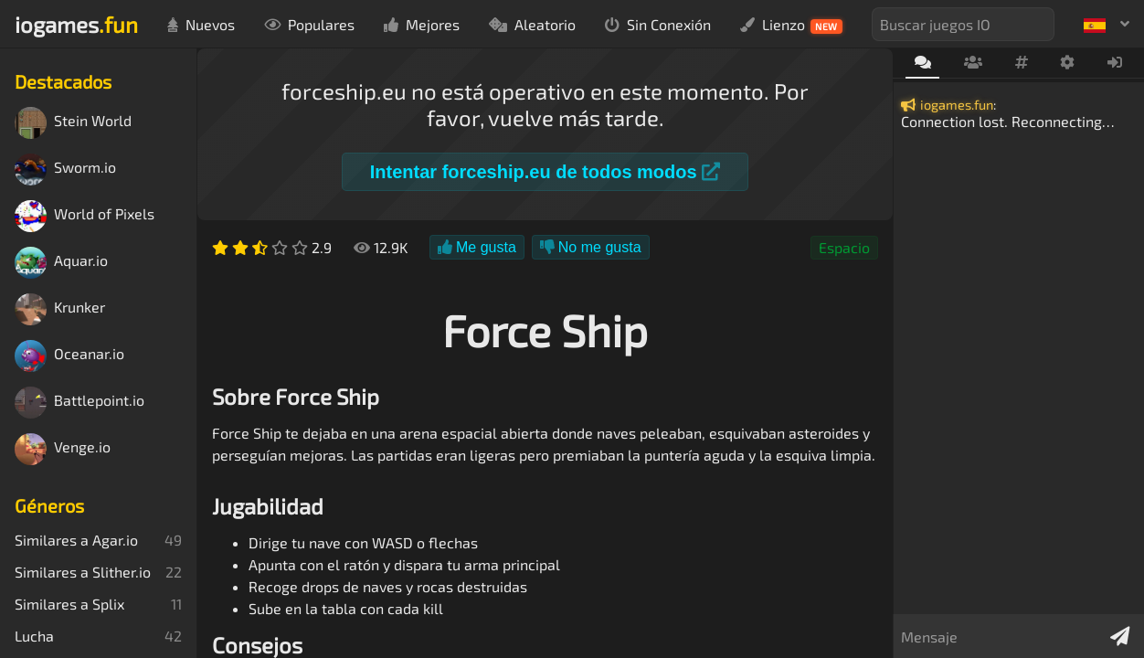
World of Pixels (84, 216)
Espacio (844, 247)
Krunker (60, 309)
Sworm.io (65, 170)
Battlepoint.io (79, 403)
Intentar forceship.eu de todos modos (545, 172)
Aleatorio (532, 24)
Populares (309, 24)
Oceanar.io (69, 356)
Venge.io (63, 449)
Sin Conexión (658, 24)
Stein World (73, 123)
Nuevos (201, 24)
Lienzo (791, 25)
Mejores (422, 24)
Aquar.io (61, 263)
